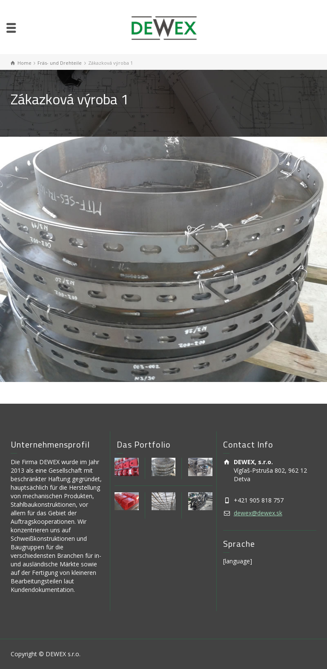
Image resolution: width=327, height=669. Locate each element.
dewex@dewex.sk (258, 513)
